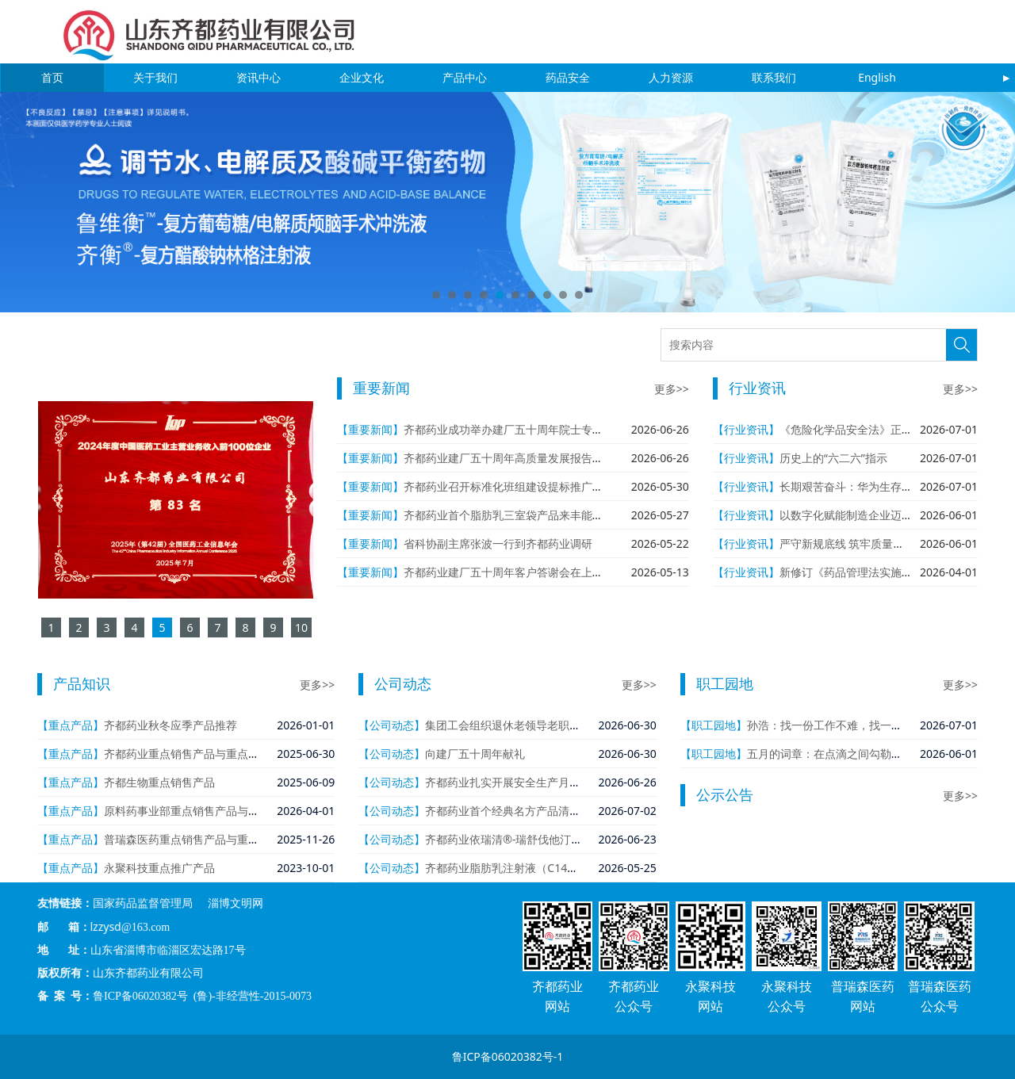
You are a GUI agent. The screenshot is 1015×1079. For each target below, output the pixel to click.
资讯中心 (258, 77)
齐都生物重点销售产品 (159, 782)
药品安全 (568, 77)
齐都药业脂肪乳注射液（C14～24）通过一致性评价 (552, 867)
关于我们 (155, 77)
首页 (52, 77)
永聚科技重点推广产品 (159, 867)
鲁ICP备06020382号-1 (508, 1056)
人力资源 (671, 77)
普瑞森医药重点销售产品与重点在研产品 (204, 839)
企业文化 (361, 77)
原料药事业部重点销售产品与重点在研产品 (209, 810)
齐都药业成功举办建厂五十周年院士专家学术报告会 (531, 429)
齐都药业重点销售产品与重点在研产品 (198, 753)
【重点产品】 (70, 725)
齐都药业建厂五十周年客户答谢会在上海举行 (515, 572)
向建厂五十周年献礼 (475, 753)
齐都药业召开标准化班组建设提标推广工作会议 (520, 486)
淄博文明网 (257, 935)
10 (579, 295)
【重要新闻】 (370, 429)
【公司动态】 (391, 725)
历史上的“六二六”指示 (833, 457)
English (877, 77)
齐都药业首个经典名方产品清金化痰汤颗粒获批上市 (552, 810)
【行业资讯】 (746, 429)
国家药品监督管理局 (227, 935)
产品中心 (464, 77)
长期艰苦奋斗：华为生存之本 (851, 486)
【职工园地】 (713, 725)
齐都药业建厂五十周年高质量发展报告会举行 (515, 457)
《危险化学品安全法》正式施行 (857, 429)
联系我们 (774, 77)
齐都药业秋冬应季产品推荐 (170, 725)
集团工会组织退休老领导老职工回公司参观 (530, 725)
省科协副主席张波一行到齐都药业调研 (498, 543)
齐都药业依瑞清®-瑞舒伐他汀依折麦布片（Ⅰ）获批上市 (560, 839)
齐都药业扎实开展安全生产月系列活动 (519, 782)
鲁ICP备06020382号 (227, 964)
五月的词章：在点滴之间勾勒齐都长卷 (841, 753)
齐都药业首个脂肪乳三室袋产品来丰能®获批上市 (525, 514)
